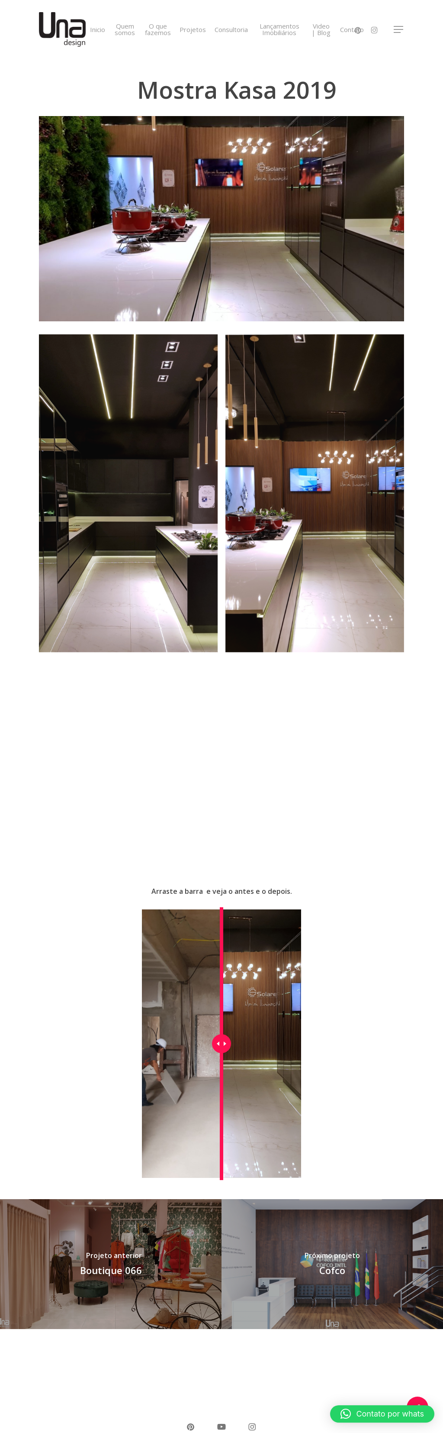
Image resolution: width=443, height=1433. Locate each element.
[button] (399, 29)
